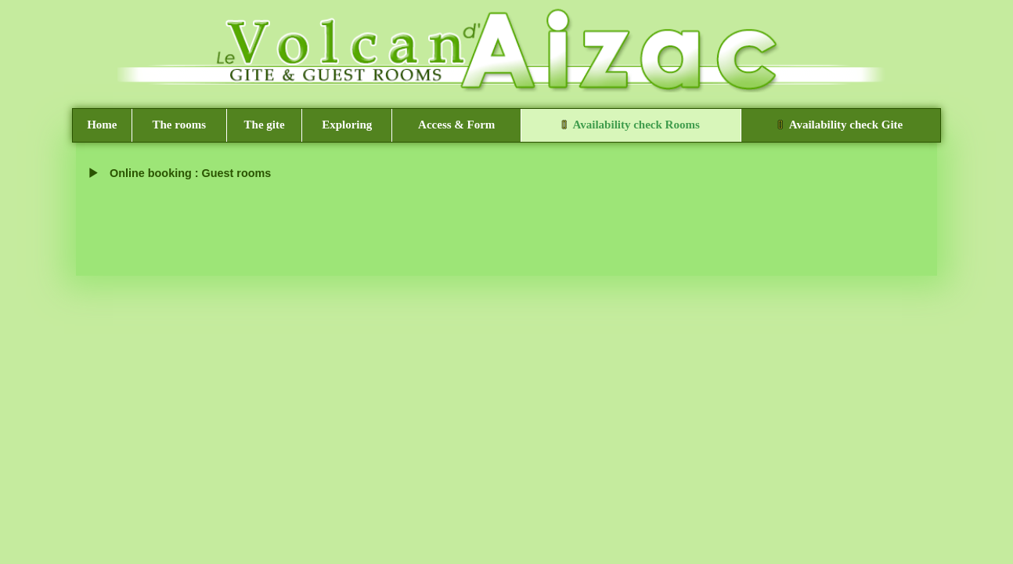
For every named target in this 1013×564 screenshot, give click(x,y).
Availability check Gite (840, 124)
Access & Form (456, 124)
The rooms (179, 124)
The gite (264, 124)
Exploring (347, 124)
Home (102, 124)
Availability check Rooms (631, 124)
